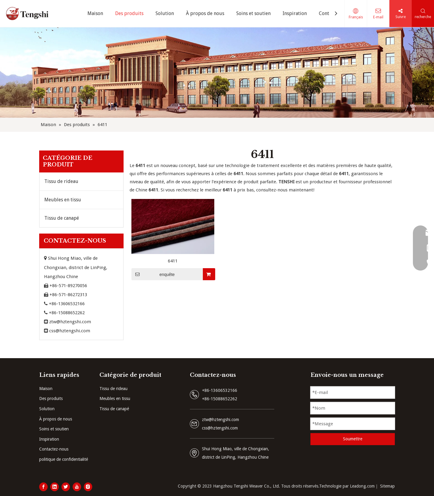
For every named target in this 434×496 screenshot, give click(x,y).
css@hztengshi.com (69, 330)
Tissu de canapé (61, 218)
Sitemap (387, 486)
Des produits (51, 398)
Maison (45, 388)
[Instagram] (88, 486)
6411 (173, 261)
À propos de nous (55, 419)
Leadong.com (362, 486)
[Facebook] (43, 486)
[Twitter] (65, 486)
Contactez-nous (53, 449)
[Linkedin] (54, 486)
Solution (47, 408)
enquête (153, 274)
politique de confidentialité (63, 459)
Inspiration (49, 439)
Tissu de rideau (61, 181)
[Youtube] (77, 486)
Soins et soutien (54, 428)
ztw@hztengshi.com (70, 321)
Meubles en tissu (62, 200)
